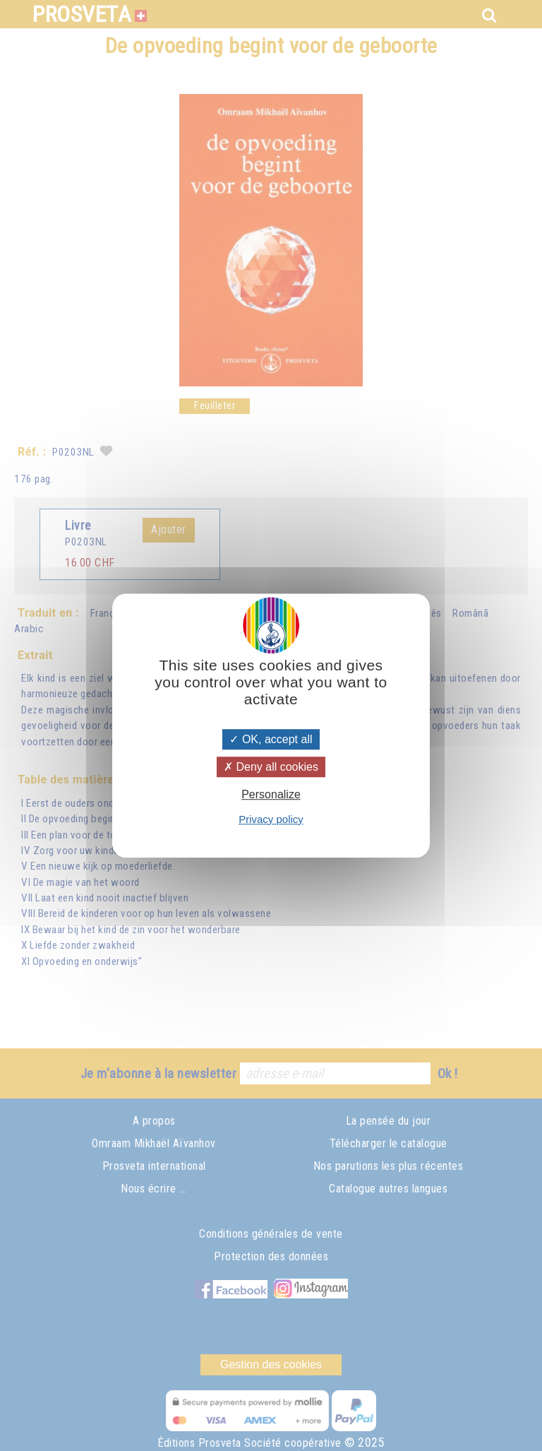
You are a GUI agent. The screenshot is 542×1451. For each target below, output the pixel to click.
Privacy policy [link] (271, 819)
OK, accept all (270, 739)
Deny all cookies (271, 767)
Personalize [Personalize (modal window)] (271, 795)
